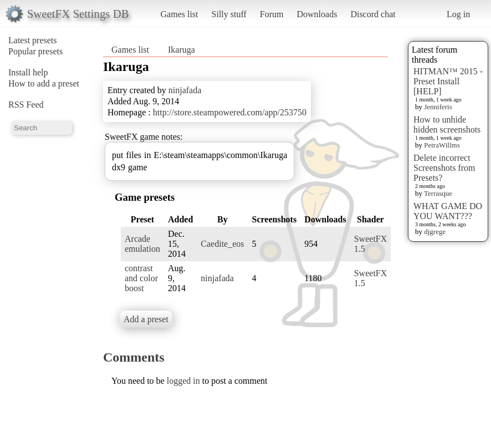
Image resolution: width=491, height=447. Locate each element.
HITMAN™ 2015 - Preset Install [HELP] (448, 81)
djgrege (435, 231)
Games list (179, 14)
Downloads (316, 14)
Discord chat (372, 14)
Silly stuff (229, 14)
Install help (28, 72)
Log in (458, 14)
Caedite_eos (222, 243)
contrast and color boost (141, 278)
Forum (272, 14)
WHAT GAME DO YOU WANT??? (447, 211)
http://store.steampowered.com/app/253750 (229, 112)
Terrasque (438, 193)
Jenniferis (438, 107)
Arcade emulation (142, 243)
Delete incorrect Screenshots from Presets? (444, 167)
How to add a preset (43, 83)
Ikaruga (181, 49)
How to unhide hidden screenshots (446, 124)
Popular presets (35, 51)
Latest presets (32, 40)
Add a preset (146, 319)
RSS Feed (26, 104)
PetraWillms (441, 145)
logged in (183, 380)
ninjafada (185, 90)
